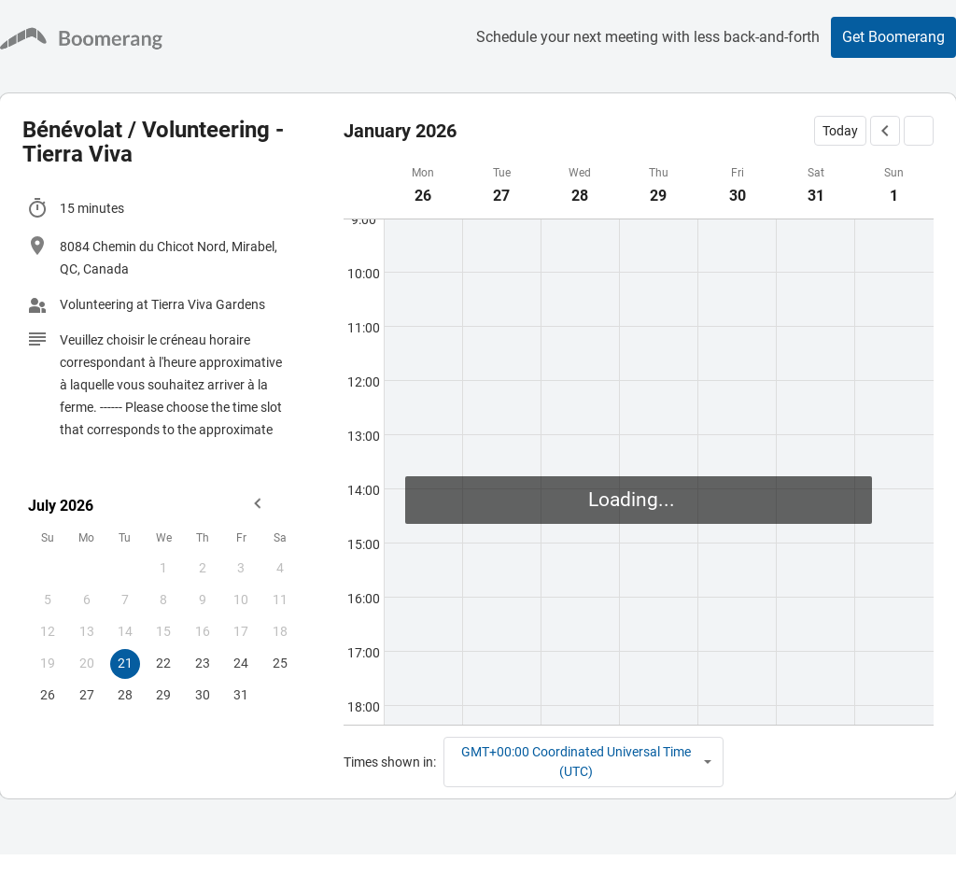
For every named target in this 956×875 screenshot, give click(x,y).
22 (163, 663)
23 (202, 663)
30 (202, 694)
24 (240, 663)
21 (125, 663)
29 (163, 694)
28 (125, 694)
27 (86, 694)
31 (240, 694)
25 (280, 663)
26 (47, 694)
